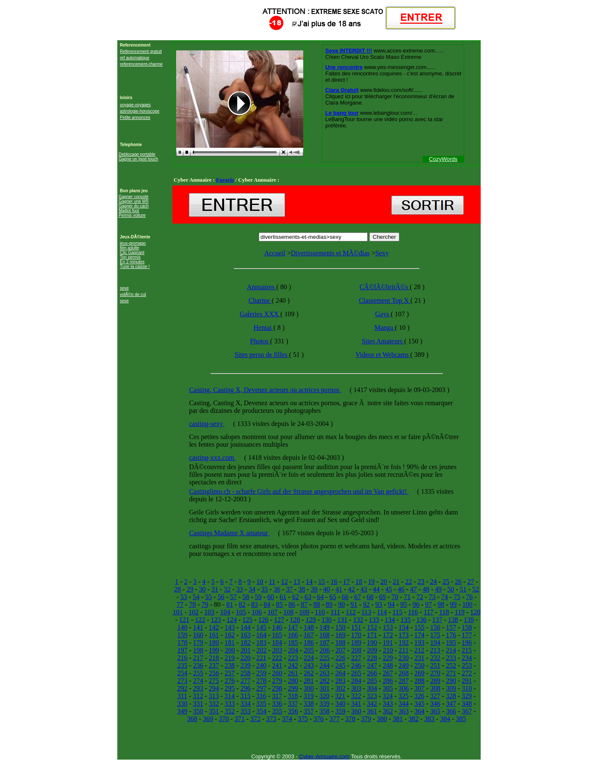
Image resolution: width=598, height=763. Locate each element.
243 (309, 665)
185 (293, 642)
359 (340, 711)
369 (208, 718)
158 (467, 627)
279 (277, 680)
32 (227, 589)
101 (178, 612)
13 (296, 581)
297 (261, 688)
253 (467, 665)
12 (284, 581)
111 (335, 612)
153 (388, 627)
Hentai (264, 327)
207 (340, 650)
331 (198, 703)
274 (198, 680)
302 (340, 688)
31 (214, 589)
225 (324, 657)
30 (202, 589)
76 (469, 596)
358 (324, 711)
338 (309, 703)
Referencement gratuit (141, 51)
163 (246, 635)
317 (277, 695)
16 (334, 581)
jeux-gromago (133, 243)
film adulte (129, 248)
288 (419, 680)
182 (246, 642)
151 (356, 627)
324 (387, 695)
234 (467, 657)
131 (342, 619)
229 (388, 657)
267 (388, 673)
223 (293, 657)
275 (214, 680)
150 (340, 627)
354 (261, 711)
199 (214, 650)
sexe (124, 288)
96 (416, 604)
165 (277, 635)
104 (225, 612)
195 (451, 642)
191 (388, 642)
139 (469, 619)
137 (437, 619)
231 (419, 657)
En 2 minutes (132, 262)
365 (435, 711)
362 (388, 711)
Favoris (225, 180)
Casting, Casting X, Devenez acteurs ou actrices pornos (265, 389)
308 (435, 688)
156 (435, 627)
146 (277, 627)
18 (358, 581)
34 (252, 589)
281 (309, 680)
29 (189, 589)
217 (198, 657)
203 (277, 650)
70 (394, 596)
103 (209, 612)
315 (245, 695)
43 (363, 589)
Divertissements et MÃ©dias (330, 253)
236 (198, 665)
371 (240, 718)
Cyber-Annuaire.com (324, 756)
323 (372, 695)
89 (329, 604)
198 (198, 650)
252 (451, 665)
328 (451, 695)
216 (182, 657)
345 (419, 703)
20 (383, 581)
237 (214, 665)
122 (200, 619)
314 (229, 695)
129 (311, 619)
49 (438, 589)
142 (214, 627)
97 (428, 604)
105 (241, 612)
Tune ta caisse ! (135, 266)
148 (309, 627)
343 (388, 703)
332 (214, 703)
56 (221, 596)
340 (340, 703)
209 (372, 650)
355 (277, 711)
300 (309, 688)
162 (229, 635)
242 (293, 665)
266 (372, 673)
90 (341, 604)
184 (277, 642)
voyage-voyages (135, 104)
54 (196, 596)
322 (356, 695)
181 (229, 642)
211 (403, 650)
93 (378, 604)
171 (372, 635)
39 (314, 589)
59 (258, 596)
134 (390, 619)
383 (429, 718)
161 (214, 635)
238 (229, 665)
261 (293, 673)
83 (254, 604)
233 (451, 657)
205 (309, 650)
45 (388, 589)
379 (366, 718)
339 (324, 703)
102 (193, 612)
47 (413, 589)
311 (182, 695)
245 (340, 665)
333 (229, 703)
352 (229, 711)
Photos (260, 341)
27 (470, 581)
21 (396, 581)
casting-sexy (206, 423)
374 (287, 718)
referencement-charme (141, 64)
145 (261, 627)
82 (242, 604)
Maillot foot (129, 210)
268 (404, 673)
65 (332, 596)
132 (358, 619)
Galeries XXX (260, 314)
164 (261, 635)
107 (273, 612)
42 (351, 589)
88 (316, 604)
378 (350, 718)
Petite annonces (135, 117)
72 (419, 596)
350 (198, 711)
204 (293, 650)
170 (356, 635)
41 (338, 589)
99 (453, 604)
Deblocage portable (137, 154)
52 (475, 589)
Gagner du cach (134, 206)
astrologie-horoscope (139, 111)
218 (214, 657)
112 (350, 612)
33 (239, 589)
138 (453, 619)
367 (467, 711)
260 (277, 673)
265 (356, 673)
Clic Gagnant (132, 252)
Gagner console (134, 196)
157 (451, 627)
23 (421, 581)
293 (198, 688)
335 (261, 703)
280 (293, 680)
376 (318, 718)
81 (229, 604)
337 (293, 703)
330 (182, 703)
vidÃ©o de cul (133, 294)
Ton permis (130, 257)
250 (419, 665)
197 (182, 650)
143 (229, 627)
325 (404, 695)
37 (289, 589)
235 (182, 665)
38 (301, 589)
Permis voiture (132, 215)
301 (324, 688)
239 (246, 665)
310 (467, 688)
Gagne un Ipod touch (138, 159)
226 (340, 657)
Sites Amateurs (383, 341)
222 (277, 657)
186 (309, 642)
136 (421, 619)
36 (277, 589)
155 (419, 627)
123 (216, 619)
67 (357, 596)
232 (435, 657)
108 (288, 612)
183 (261, 642)
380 (382, 718)
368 (192, 718)
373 (271, 718)
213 (435, 650)
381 (398, 718)
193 (419, 642)
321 (340, 695)
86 (291, 604)
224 (309, 657)
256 (214, 673)
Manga (384, 327)
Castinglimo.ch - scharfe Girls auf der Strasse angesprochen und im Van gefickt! (298, 491)
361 (372, 711)
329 (467, 695)
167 (309, 635)
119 (460, 612)
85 (279, 604)
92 (366, 604)
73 (432, 596)
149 (324, 627)
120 (475, 612)
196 (467, 642)
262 (309, 673)
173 (404, 635)
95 (403, 604)
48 (426, 589)
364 (419, 711)
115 (397, 612)
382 (413, 718)
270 (435, 673)
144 (246, 627)
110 (320, 612)
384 (445, 718)
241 (277, 665)
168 (324, 635)
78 (192, 604)
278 (261, 680)
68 (370, 596)
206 (325, 650)
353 (246, 711)
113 (366, 612)
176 (451, 635)
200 (230, 650)
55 (208, 596)
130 (326, 619)
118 (444, 612)
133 (374, 619)
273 (182, 680)
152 (372, 627)
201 (246, 650)
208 (356, 650)
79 (205, 604)
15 (321, 581)
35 (264, 589)
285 (372, 680)
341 (356, 703)
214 (451, 650)
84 (266, 604)
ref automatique (135, 57)
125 (247, 619)
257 (229, 673)
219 (229, 657)
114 (382, 612)
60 (270, 596)
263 (324, 673)
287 (404, 680)
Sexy (382, 253)
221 (261, 657)
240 (261, 665)
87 (304, 604)
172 (388, 635)
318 (293, 695)
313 (214, 695)
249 (404, 665)
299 (293, 688)
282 (324, 680)
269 (419, 673)
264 (340, 673)
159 (182, 635)
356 (293, 711)
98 (440, 604)
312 (198, 695)
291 (467, 680)
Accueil (274, 253)
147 (293, 627)
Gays (383, 314)
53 (183, 596)
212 (419, 650)
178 (182, 642)
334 (246, 703)
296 (246, 688)
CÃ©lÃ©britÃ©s (385, 286)
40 (326, 589)
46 (401, 589)
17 (346, 581)
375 (303, 718)
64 (320, 596)
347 (451, 703)
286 (388, 680)
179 (198, 642)
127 (279, 619)
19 (371, 581)
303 (356, 688)
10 (259, 581)
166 (293, 635)
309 (451, 688)
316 (261, 695)
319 (309, 695)
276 (229, 680)
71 (407, 596)
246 (356, 665)
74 (444, 596)
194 (435, 642)
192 (404, 642)
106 (257, 612)
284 (356, 680)
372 (255, 718)
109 (304, 612)
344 (404, 703)
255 (198, 673)
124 (232, 619)
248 (388, 665)
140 (182, 627)
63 (308, 596)
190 (372, 642)
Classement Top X (384, 300)
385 (461, 718)
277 (246, 680)
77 (180, 604)
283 (340, 680)
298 (277, 688)
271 (451, 673)
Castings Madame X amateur (229, 532)
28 (177, 589)
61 (283, 596)
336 (277, 703)
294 (214, 688)
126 (263, 619)
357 (309, 711)
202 (261, 650)
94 (391, 604)
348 (467, 703)
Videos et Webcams (382, 354)
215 (467, 650)
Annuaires (262, 286)
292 (182, 688)
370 (224, 718)
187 (324, 642)
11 (272, 581)
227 (356, 657)
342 (372, 703)
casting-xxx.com (212, 457)
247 (372, 665)
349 (182, 711)
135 (406, 619)
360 (356, 711)
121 (184, 619)
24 (433, 581)
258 (246, 673)
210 (388, 650)
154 (404, 627)
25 (446, 581)
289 (435, 680)
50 (450, 589)
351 (214, 711)
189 (356, 642)
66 (345, 596)
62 (295, 596)
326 (419, 695)
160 (198, 635)
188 (340, 642)
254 (182, 673)
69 (382, 596)
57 (233, 596)
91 (354, 604)
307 (419, 688)
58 (245, 596)
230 (404, 657)
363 (404, 711)
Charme (260, 300)
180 (214, 642)
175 (435, 635)
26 (458, 581)
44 (376, 589)
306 (404, 688)
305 (388, 688)
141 (198, 627)
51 (463, 589)
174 (419, 635)
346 (435, 703)
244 (324, 665)
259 (261, 673)
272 (467, 673)
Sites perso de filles (262, 354)
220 (246, 657)
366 (451, 711)
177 (467, 635)
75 (457, 596)
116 (413, 612)
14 (309, 581)
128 (295, 619)
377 (334, 718)
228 (372, 657)
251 (435, 665)
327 (435, 695)
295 (229, 688)
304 (372, 688)
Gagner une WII (134, 201)
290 (451, 680)
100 (467, 604)
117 (428, 612)
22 (408, 581)
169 (340, 635)
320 (324, 695)
